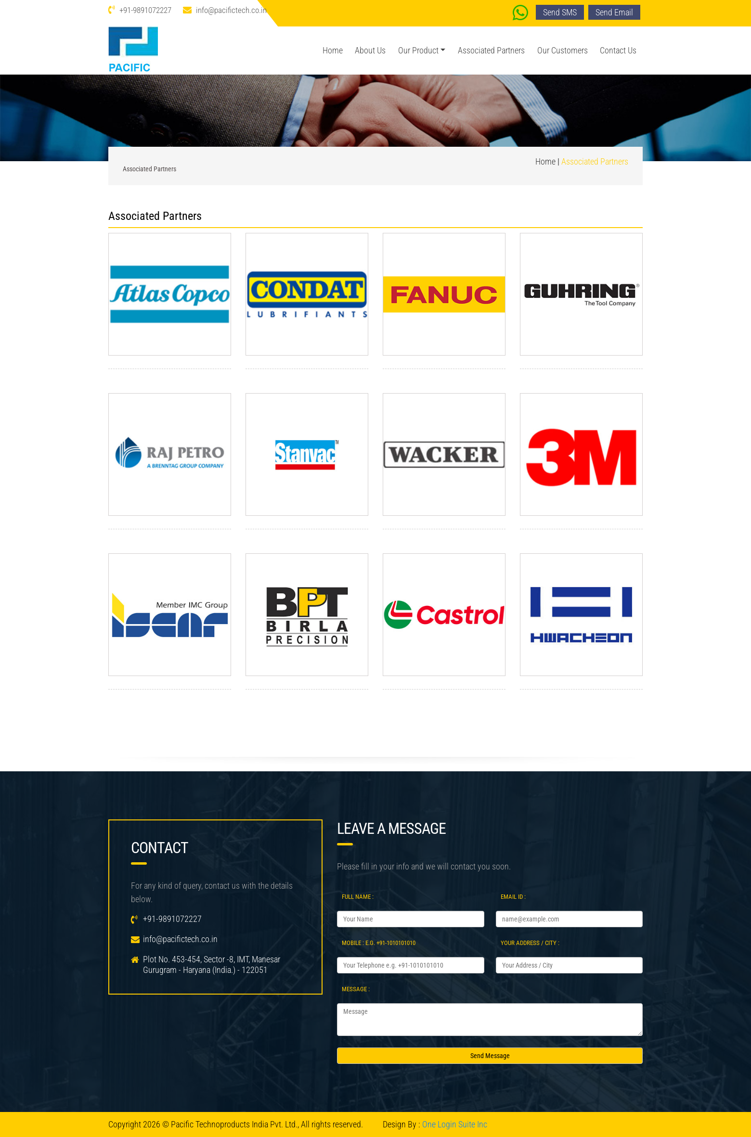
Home (333, 50)
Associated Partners (491, 50)
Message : (356, 989)
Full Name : (358, 896)
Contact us (618, 50)
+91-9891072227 (145, 10)
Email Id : (513, 896)
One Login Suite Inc (454, 1124)
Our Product (418, 50)
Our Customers (562, 50)
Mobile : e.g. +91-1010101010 (378, 942)
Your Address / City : (530, 942)
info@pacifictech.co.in (231, 10)
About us (370, 50)
